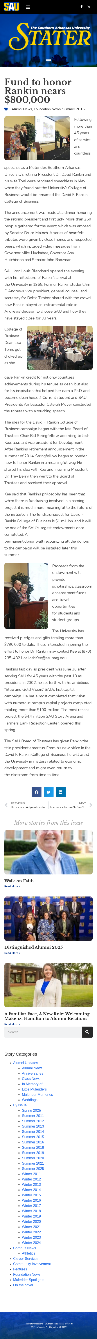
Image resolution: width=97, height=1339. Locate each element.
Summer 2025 (33, 1169)
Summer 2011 (33, 1116)
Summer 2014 (33, 1132)
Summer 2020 (33, 1158)
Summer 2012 (33, 1121)
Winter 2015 (31, 1195)
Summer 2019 (33, 1153)
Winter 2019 (31, 1216)
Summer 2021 (33, 1163)
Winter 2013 (31, 1184)
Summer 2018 (33, 1147)
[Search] (87, 1032)
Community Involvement (32, 1264)
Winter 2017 (31, 1206)
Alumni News (22, 109)
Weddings (30, 1100)
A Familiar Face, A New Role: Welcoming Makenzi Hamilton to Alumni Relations (47, 1016)
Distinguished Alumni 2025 (33, 947)
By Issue (20, 1105)
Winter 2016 (31, 1200)
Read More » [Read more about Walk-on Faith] (12, 886)
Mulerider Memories (37, 1094)
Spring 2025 (31, 1110)
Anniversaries (32, 1073)
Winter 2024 (31, 1243)
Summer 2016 (33, 1142)
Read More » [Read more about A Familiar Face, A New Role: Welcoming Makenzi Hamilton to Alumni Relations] (12, 1024)
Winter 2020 (31, 1221)
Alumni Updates (25, 1063)
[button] (27, 6)
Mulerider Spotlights (28, 1280)
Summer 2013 (33, 1126)
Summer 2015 (73, 109)
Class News (31, 1079)
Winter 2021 (31, 1227)
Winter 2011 (31, 1174)
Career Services (25, 1259)
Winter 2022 (31, 1232)
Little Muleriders (34, 1089)
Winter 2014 (31, 1190)
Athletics (28, 1253)
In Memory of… (34, 1084)
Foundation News (47, 109)
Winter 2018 (31, 1211)
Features (20, 1269)
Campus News (24, 1248)
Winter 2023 (31, 1237)
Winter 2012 (31, 1179)
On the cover (23, 1285)
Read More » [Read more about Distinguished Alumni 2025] (12, 953)
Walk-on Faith (19, 881)
